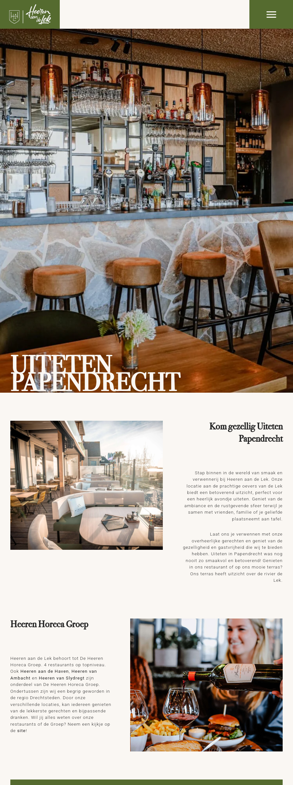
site (21, 730)
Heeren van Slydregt (62, 677)
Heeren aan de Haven (44, 671)
